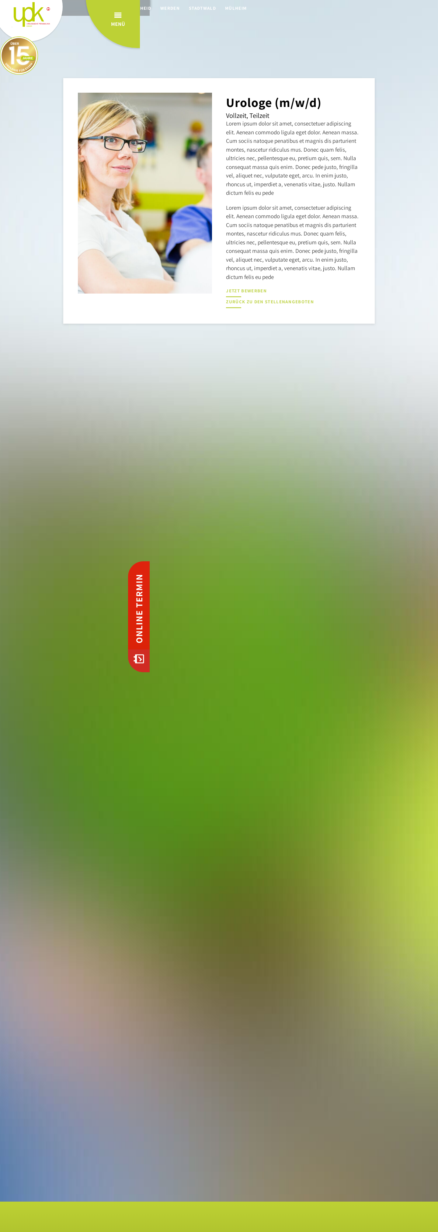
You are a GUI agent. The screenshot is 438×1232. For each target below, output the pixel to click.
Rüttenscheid (146, 8)
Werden (183, 8)
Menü (404, 30)
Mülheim (249, 8)
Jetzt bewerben (246, 291)
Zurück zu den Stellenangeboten (269, 302)
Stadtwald (215, 8)
